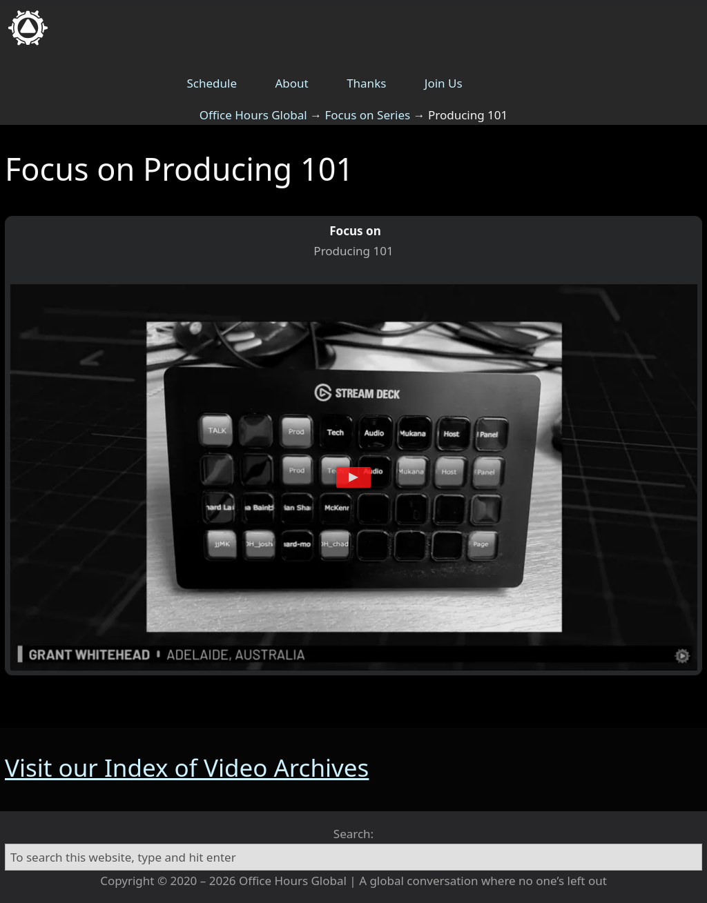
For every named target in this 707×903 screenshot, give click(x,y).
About (291, 83)
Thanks (366, 83)
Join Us (444, 83)
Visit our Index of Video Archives (187, 767)
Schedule (212, 83)
